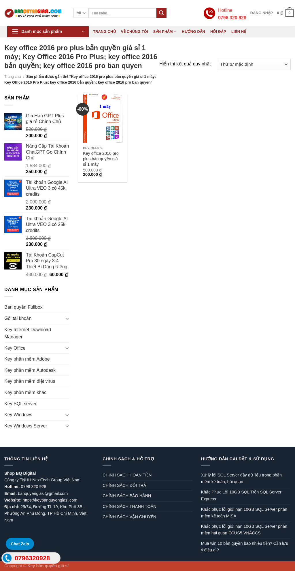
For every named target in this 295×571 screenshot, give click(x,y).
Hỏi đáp (218, 31)
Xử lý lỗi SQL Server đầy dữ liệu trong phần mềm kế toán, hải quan (241, 478)
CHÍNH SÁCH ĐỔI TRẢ (124, 485)
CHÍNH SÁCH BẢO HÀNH (127, 495)
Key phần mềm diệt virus (29, 381)
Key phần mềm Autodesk (30, 370)
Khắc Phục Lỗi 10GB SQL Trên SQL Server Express (241, 495)
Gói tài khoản (17, 318)
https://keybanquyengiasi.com (50, 500)
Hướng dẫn (193, 31)
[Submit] (161, 13)
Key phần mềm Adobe (27, 359)
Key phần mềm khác (25, 392)
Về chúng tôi (134, 31)
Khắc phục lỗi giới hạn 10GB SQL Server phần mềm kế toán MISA (244, 512)
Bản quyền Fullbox (23, 307)
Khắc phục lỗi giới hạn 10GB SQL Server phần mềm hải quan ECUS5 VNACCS (244, 529)
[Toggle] (67, 318)
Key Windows (18, 414)
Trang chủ (104, 31)
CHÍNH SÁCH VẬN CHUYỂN (129, 517)
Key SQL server (20, 403)
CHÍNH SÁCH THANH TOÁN (129, 506)
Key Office (15, 348)
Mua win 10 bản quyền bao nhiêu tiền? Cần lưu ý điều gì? (244, 546)
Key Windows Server (25, 425)
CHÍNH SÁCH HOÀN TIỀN (127, 475)
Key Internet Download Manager (27, 333)
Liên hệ (238, 31)
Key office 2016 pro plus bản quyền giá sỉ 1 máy (101, 158)
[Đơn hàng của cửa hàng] (254, 64)
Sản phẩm (165, 31)
